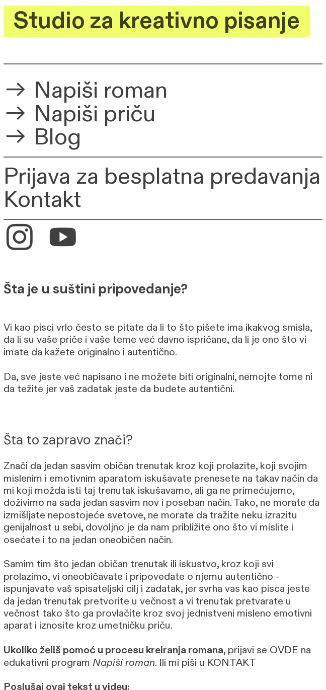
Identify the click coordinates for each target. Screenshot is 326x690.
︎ (20, 239)
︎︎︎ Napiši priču (79, 114)
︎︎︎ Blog (42, 137)
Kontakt (42, 199)
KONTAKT (231, 662)
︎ (63, 239)
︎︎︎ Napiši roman (86, 90)
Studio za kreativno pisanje (157, 21)
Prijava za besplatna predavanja (162, 176)
